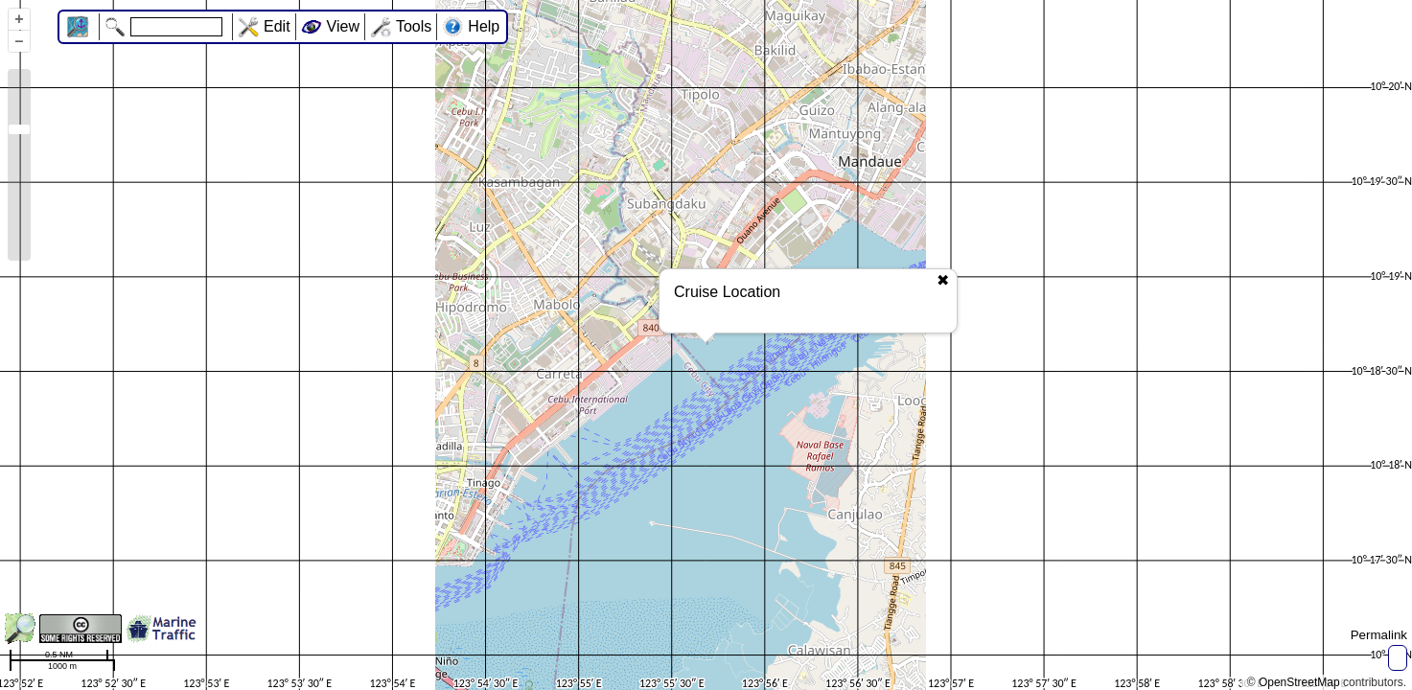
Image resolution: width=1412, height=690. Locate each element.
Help (483, 26)
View (343, 26)
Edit (277, 26)
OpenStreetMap (1299, 682)
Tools (413, 26)
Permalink (1379, 635)
